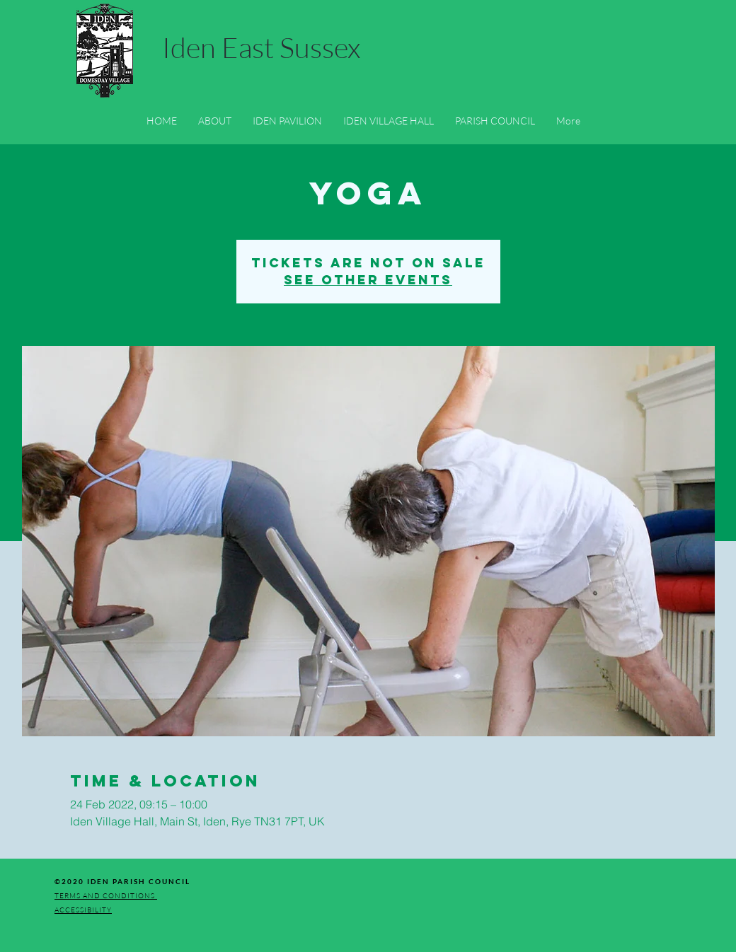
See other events (368, 280)
